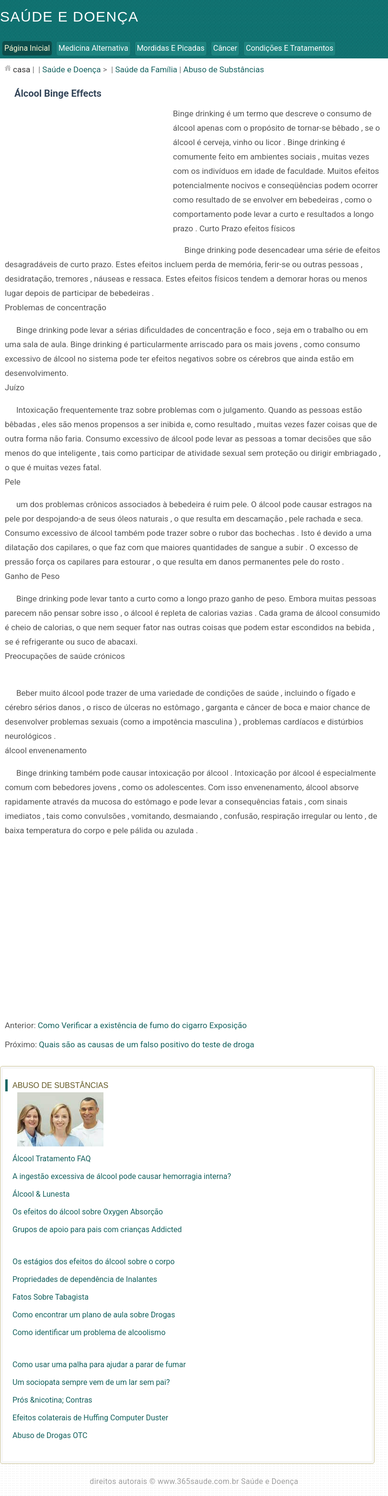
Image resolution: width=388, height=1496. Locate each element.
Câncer (225, 48)
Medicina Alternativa (93, 48)
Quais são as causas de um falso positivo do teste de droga (146, 1044)
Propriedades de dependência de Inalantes (84, 1279)
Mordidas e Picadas (171, 48)
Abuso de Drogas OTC (49, 1435)
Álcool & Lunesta (40, 1194)
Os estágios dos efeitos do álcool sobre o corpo (93, 1261)
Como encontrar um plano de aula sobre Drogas (93, 1314)
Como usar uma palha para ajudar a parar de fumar (99, 1364)
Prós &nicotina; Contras (52, 1400)
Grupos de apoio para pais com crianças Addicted (97, 1229)
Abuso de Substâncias (223, 69)
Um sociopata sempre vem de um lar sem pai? (91, 1382)
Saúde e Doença (69, 17)
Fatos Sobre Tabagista (50, 1297)
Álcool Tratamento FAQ (51, 1158)
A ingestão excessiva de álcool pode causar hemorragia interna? (121, 1176)
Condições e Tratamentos (289, 48)
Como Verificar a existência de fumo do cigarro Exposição (142, 1025)
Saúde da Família (146, 69)
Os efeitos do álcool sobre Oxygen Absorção (87, 1211)
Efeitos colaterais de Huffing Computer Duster (90, 1417)
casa (21, 69)
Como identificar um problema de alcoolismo (89, 1332)
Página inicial (27, 48)
